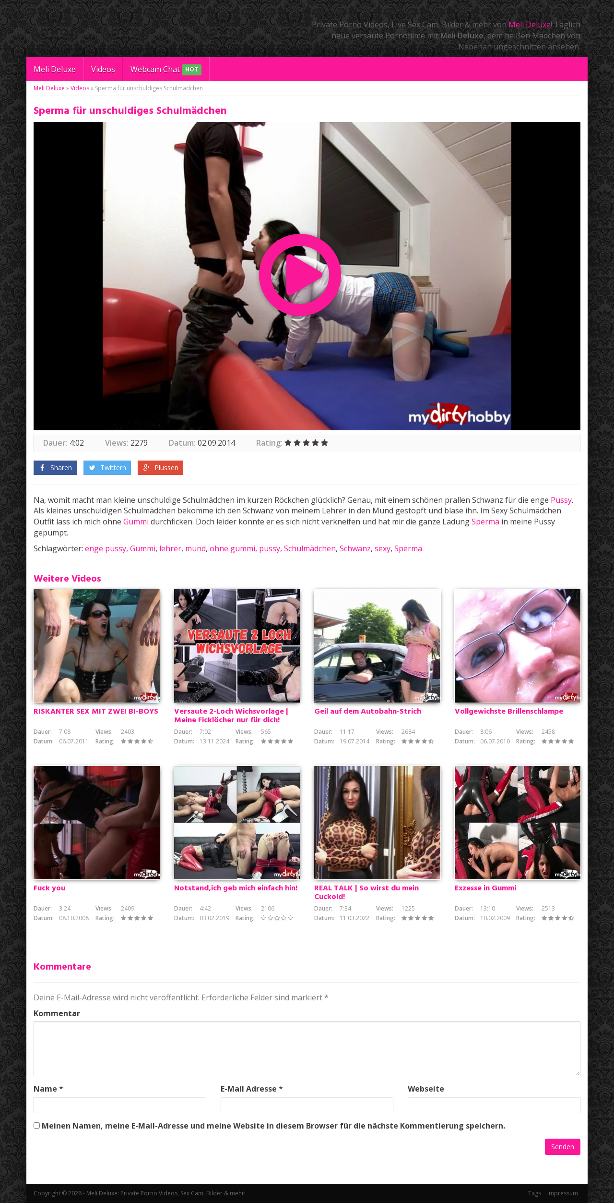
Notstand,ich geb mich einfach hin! (235, 888)
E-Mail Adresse (249, 1088)
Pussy (561, 500)
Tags (534, 1193)
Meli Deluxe (529, 24)
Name (45, 1088)
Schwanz (355, 548)
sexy (382, 548)
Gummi (136, 521)
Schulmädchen (310, 548)
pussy (269, 548)
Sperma (485, 521)
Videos (103, 69)
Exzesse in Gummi (485, 888)
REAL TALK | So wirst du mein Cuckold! (366, 892)
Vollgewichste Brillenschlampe (509, 711)
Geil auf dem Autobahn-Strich (367, 711)
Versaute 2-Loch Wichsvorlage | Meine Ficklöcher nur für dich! (231, 716)
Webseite (426, 1088)
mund (195, 548)
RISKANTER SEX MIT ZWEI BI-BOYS (96, 711)
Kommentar (57, 1013)
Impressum (562, 1193)
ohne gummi (232, 548)
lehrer (170, 548)
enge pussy (105, 548)
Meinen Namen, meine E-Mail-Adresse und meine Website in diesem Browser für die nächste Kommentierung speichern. (273, 1125)
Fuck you (49, 888)
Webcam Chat (165, 70)
